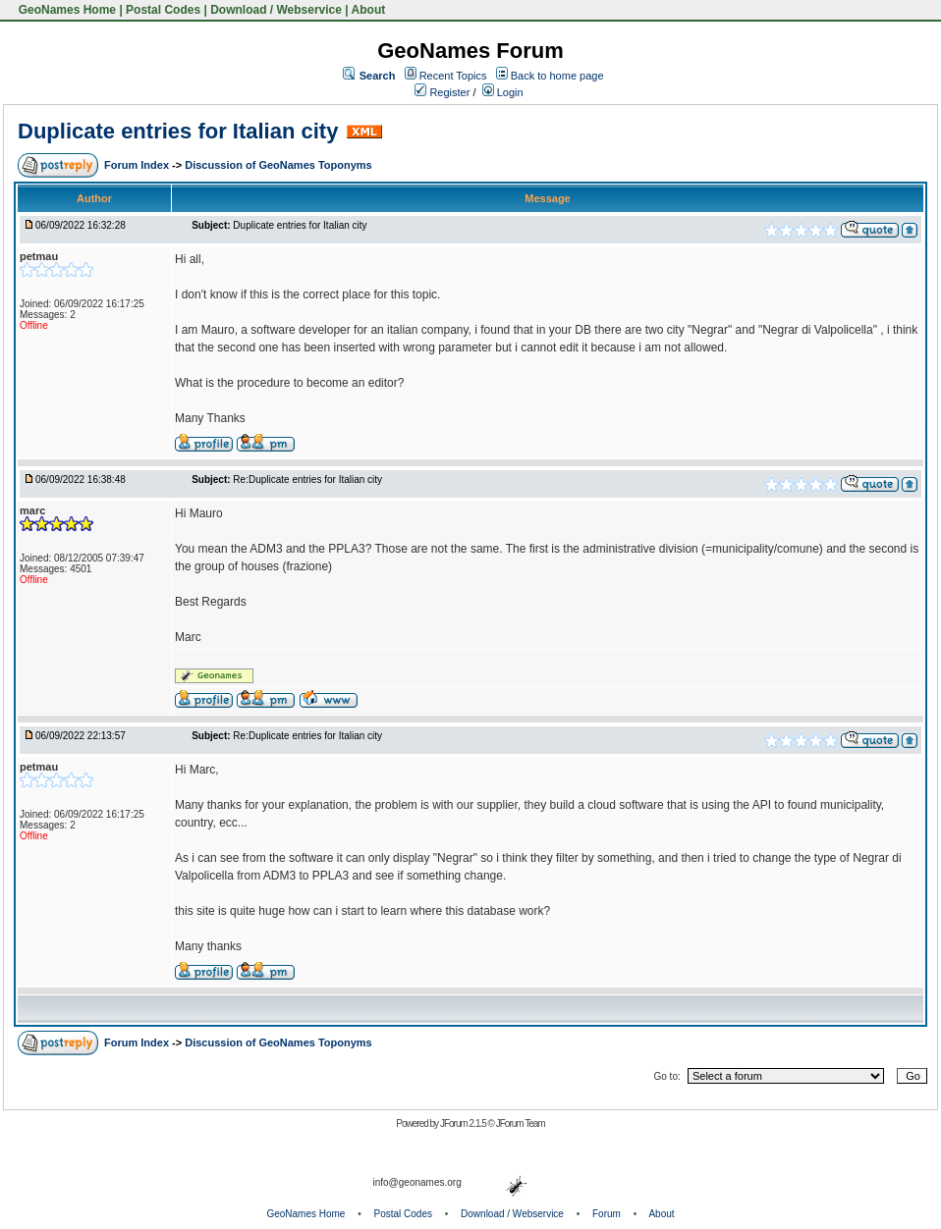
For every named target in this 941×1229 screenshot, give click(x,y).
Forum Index (138, 165)
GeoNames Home (65, 10)
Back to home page (557, 75)
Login (503, 92)
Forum (606, 1213)
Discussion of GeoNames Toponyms (278, 165)
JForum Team (520, 1123)
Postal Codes (163, 10)
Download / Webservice (276, 10)
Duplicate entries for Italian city (178, 131)
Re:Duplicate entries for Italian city (307, 479)
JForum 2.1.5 (464, 1123)
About (369, 10)
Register (442, 92)
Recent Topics (453, 75)
